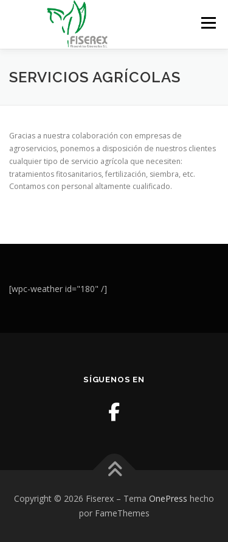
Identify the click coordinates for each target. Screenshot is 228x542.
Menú (208, 23)
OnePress (168, 498)
